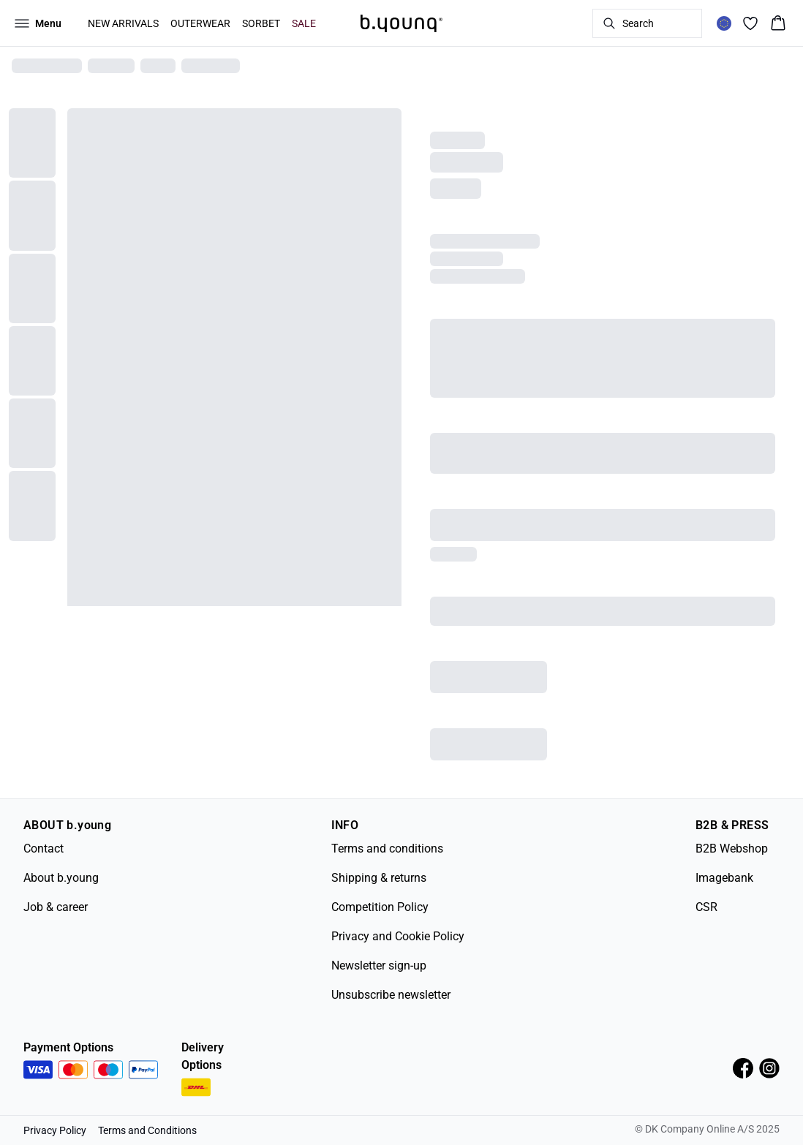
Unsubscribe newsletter (390, 995)
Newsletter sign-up (378, 965)
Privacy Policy (54, 1130)
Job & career (55, 907)
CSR (706, 907)
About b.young (61, 878)
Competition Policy (380, 907)
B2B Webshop (731, 848)
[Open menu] (38, 23)
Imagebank (724, 878)
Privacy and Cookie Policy (397, 936)
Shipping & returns (378, 878)
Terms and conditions (387, 848)
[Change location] (724, 23)
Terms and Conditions (147, 1130)
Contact (43, 848)
